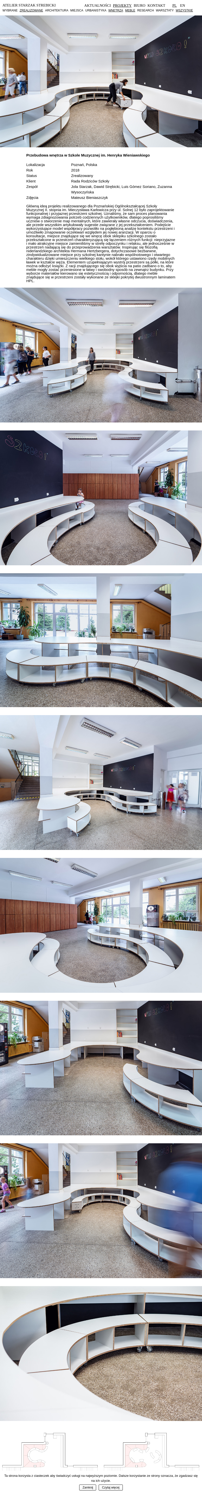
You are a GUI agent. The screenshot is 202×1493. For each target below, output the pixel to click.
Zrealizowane (31, 10)
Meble (130, 10)
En (182, 5)
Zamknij (87, 1487)
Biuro (139, 5)
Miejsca (76, 10)
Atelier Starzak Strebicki (29, 5)
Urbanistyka (95, 10)
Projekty (122, 5)
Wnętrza (115, 10)
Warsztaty (165, 10)
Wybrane (10, 10)
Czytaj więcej (110, 1487)
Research (145, 10)
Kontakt (156, 5)
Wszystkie (184, 10)
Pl (174, 5)
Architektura (56, 10)
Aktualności (97, 5)
